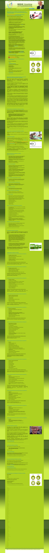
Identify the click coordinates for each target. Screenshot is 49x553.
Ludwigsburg (8, 521)
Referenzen (30, 8)
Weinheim (8, 544)
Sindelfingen (8, 540)
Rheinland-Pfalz (8, 534)
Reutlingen (8, 533)
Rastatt (7, 532)
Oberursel (8, 528)
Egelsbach (8, 497)
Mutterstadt (8, 525)
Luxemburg (8, 522)
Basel (7, 491)
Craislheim (8, 495)
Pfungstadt (8, 530)
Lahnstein (8, 516)
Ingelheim (8, 513)
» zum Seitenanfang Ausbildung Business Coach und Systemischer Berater (15, 106)
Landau (7, 518)
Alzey (7, 487)
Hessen (7, 509)
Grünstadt (8, 506)
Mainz (7, 523)
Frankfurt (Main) (8, 501)
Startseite (8, 10)
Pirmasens (8, 531)
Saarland (7, 537)
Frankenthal (8, 500)
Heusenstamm (8, 510)
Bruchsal (7, 494)
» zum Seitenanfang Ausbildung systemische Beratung (13, 227)
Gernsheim (8, 504)
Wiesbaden (8, 545)
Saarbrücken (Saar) (9, 536)
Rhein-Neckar (8, 535)
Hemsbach (8, 508)
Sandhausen (8, 538)
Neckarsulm (8, 526)
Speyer (7, 541)
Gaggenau (8, 503)
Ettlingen (7, 499)
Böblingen (8, 493)
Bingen (7, 492)
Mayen (7, 524)
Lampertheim (8, 517)
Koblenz (7, 515)
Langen (7, 519)
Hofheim (7, 512)
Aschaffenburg (8, 488)
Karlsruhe (8, 514)
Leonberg (8, 520)
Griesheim (8, 505)
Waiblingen (8, 543)
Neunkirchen (8, 527)
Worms (7, 546)
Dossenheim (8, 496)
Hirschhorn (8, 511)
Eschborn (8, 498)
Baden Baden (8, 489)
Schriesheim (8, 539)
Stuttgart (7, 542)
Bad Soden (8, 490)
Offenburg (8, 529)
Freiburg (7, 502)
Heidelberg (8, 507)
